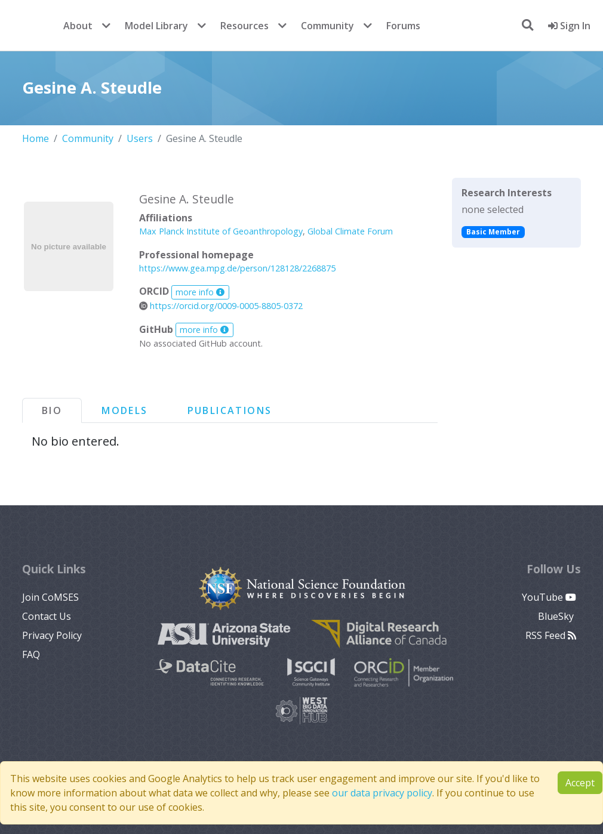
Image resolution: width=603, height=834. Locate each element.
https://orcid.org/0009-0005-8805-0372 (221, 305)
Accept (580, 782)
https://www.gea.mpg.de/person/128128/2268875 (237, 268)
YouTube (549, 597)
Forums (403, 25)
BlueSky (557, 616)
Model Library (156, 25)
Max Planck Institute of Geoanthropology (221, 231)
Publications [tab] (229, 410)
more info (200, 292)
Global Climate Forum (350, 231)
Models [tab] (124, 410)
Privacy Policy (52, 635)
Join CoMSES (50, 597)
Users (140, 138)
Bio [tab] (52, 410)
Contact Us (46, 616)
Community (327, 25)
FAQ (31, 654)
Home (35, 138)
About (78, 25)
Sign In (569, 25)
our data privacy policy (382, 792)
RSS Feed (550, 635)
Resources (244, 25)
